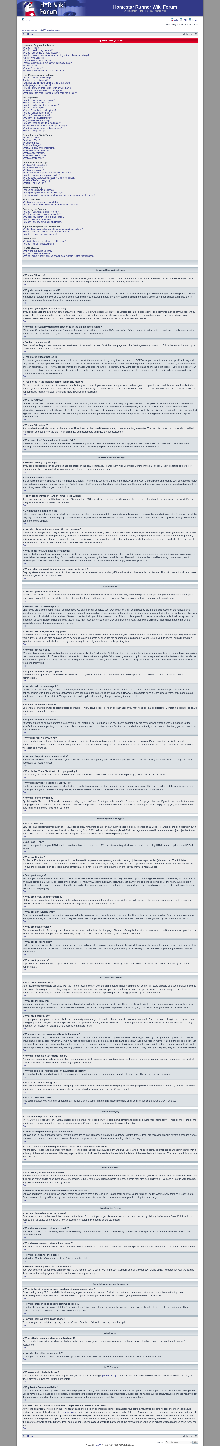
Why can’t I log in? (32, 48)
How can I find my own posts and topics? (42, 222)
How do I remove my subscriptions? (40, 234)
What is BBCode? (31, 137)
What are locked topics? (34, 155)
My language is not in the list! (37, 85)
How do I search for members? (38, 219)
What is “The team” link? (34, 183)
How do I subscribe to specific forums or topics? (46, 231)
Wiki (174, 20)
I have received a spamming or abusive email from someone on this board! (59, 195)
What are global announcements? (39, 148)
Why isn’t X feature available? (37, 253)
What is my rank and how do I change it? (42, 90)
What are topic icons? (33, 158)
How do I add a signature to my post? (41, 105)
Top (24, 285)
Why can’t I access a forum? (36, 115)
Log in (26, 20)
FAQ (183, 20)
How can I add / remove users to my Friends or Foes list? (50, 204)
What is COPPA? (31, 65)
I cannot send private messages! (38, 190)
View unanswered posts (32, 30)
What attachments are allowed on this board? (45, 241)
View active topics (52, 30)
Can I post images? (32, 145)
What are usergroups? (33, 170)
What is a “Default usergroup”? (37, 180)
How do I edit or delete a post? (37, 102)
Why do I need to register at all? (38, 50)
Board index (28, 34)
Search (193, 20)
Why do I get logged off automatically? (41, 53)
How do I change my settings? (37, 77)
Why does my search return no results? (42, 214)
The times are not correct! (35, 80)
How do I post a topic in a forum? (39, 100)
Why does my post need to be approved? (43, 128)
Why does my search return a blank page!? (43, 217)
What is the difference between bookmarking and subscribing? (53, 229)
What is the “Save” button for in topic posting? (45, 125)
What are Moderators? (33, 167)
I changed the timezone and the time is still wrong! (47, 83)
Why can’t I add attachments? (37, 118)
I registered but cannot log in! (37, 60)
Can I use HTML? (31, 140)
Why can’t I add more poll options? (39, 110)
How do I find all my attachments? (39, 244)
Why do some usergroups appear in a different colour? (49, 178)
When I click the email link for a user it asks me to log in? (50, 93)
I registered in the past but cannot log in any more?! (48, 63)
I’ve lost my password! (33, 58)
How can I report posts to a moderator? (42, 123)
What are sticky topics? (34, 153)
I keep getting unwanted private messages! (43, 192)
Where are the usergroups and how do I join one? (47, 172)
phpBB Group (109, 1375)
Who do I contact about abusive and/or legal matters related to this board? (58, 256)
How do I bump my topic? (35, 130)
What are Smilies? (31, 143)
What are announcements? (36, 150)
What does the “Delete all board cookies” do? (44, 70)
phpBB (98, 1445)
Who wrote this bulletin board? (37, 251)
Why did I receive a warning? (37, 120)
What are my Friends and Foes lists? (40, 202)
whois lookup (69, 1412)
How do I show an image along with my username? (47, 88)
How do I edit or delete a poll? (37, 113)
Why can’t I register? (33, 68)
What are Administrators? (35, 165)
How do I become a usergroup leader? (41, 175)
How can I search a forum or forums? (41, 212)
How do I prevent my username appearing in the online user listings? (56, 55)
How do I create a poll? (34, 107)
